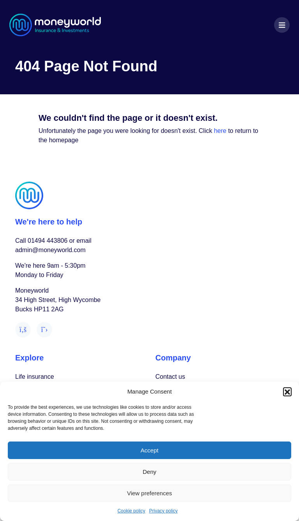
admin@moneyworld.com (50, 250)
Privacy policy (163, 511)
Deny (149, 471)
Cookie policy (131, 511)
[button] (287, 392)
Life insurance (34, 376)
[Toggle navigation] (282, 25)
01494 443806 (47, 240)
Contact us (170, 376)
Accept (149, 450)
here (220, 130)
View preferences (149, 493)
